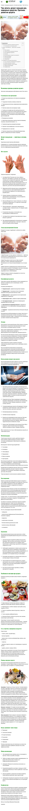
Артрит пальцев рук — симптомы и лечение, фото (11, 48)
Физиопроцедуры (8, 56)
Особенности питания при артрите (10, 60)
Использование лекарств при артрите (12, 55)
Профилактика (7, 66)
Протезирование (8, 57)
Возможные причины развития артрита (11, 44)
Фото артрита (7, 50)
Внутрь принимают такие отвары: (11, 64)
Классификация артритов (9, 52)
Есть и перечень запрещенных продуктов (12, 61)
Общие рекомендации (9, 65)
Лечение (6, 53)
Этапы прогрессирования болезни (11, 51)
